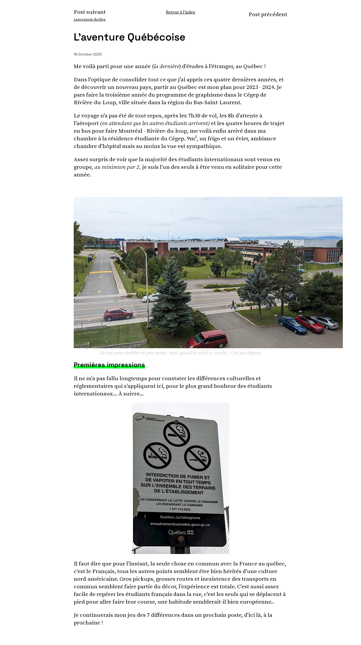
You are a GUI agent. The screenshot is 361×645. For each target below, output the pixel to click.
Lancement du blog (89, 19)
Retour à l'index (180, 12)
